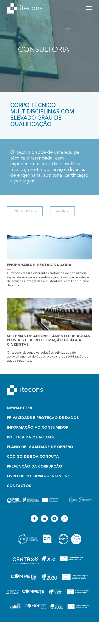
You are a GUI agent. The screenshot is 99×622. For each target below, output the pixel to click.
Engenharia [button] (25, 211)
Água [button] (62, 211)
